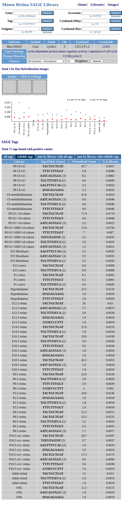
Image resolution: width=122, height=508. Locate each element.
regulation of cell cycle (103, 51)
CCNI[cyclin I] (72, 56)
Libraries (97, 4)
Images (113, 4)
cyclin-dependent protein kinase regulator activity (57, 51)
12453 (106, 46)
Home (82, 4)
